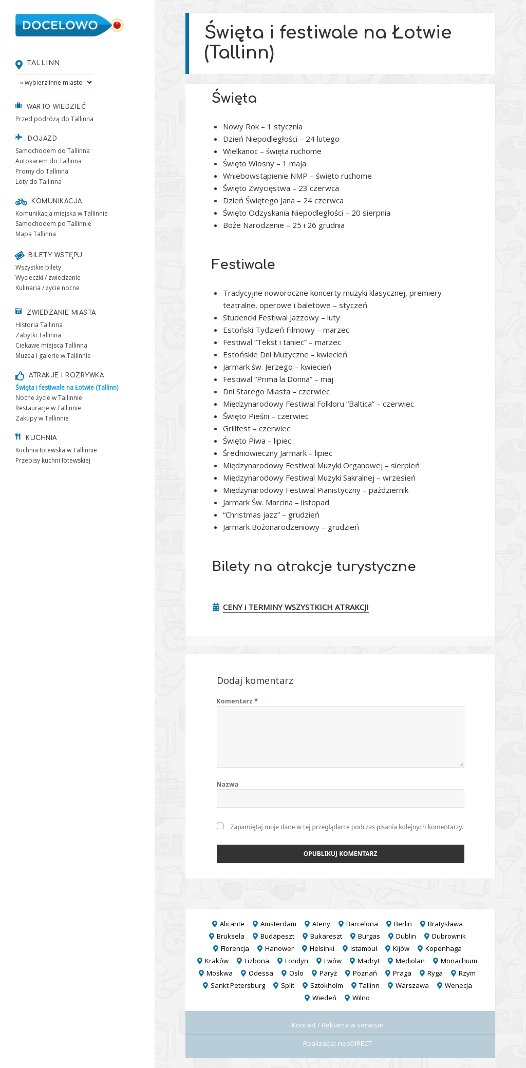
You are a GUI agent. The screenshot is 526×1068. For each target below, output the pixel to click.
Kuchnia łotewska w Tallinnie (56, 450)
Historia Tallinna (39, 324)
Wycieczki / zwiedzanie (48, 277)
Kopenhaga (443, 948)
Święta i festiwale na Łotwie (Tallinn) (66, 387)
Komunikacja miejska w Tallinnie (61, 213)
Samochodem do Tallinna (52, 150)
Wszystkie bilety (38, 267)
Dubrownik (449, 936)
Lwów (333, 960)
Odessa (261, 973)
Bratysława (445, 923)
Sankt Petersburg (238, 985)
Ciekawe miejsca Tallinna (51, 345)
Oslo (296, 973)
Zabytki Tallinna (38, 335)
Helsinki (322, 948)
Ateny (321, 923)
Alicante (232, 923)
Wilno (361, 997)
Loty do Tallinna (38, 181)
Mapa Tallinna (35, 234)
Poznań (365, 973)
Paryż (328, 973)
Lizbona (257, 960)
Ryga (435, 973)
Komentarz (237, 701)
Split (287, 985)
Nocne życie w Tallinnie (48, 397)
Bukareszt (326, 936)
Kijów (401, 948)
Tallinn (43, 63)
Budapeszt (277, 936)
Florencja (235, 948)
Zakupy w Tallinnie (42, 418)
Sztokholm (326, 985)
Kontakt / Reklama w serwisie (337, 1024)
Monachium (459, 960)
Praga (402, 973)
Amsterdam (278, 923)
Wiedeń (324, 997)
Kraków (217, 960)
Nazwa (228, 784)
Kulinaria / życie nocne (47, 287)
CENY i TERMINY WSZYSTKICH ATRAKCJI (296, 607)
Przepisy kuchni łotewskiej (52, 460)
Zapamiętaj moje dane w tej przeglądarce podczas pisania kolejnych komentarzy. (347, 827)
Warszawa (412, 985)
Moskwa (219, 973)
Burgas (369, 936)
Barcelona (362, 923)
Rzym (467, 973)
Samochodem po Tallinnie (53, 223)
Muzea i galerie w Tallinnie (53, 355)
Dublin (406, 936)
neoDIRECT (355, 1043)
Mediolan (410, 960)
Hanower (279, 948)
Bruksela (231, 936)
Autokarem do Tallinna (48, 161)
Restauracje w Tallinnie (48, 408)
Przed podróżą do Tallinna (54, 119)
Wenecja (458, 985)
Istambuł (363, 948)
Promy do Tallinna (41, 171)
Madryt (369, 960)
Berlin (403, 923)
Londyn (296, 960)
